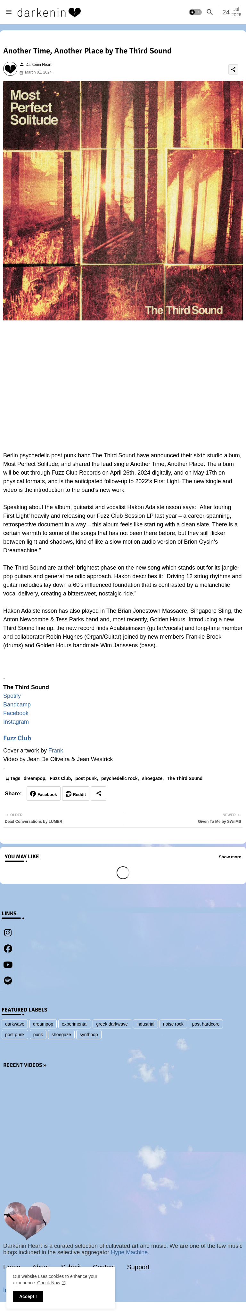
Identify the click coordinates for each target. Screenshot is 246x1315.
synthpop (89, 1034)
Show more (230, 856)
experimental (74, 1024)
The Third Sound (184, 778)
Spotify (12, 696)
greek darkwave (112, 1024)
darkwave (14, 1024)
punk (38, 1034)
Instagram (16, 722)
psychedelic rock (119, 778)
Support (138, 1267)
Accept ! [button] (28, 1296)
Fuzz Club (17, 738)
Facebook (16, 713)
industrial (145, 1024)
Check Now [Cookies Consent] (48, 1282)
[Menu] (8, 12)
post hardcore (206, 1024)
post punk (86, 778)
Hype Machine (129, 1252)
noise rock (173, 1024)
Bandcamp (17, 704)
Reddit (79, 794)
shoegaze (152, 778)
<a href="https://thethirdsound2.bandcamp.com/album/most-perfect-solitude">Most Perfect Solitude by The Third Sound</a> (123, 665)
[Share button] (98, 793)
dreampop (34, 778)
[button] (195, 12)
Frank (55, 750)
